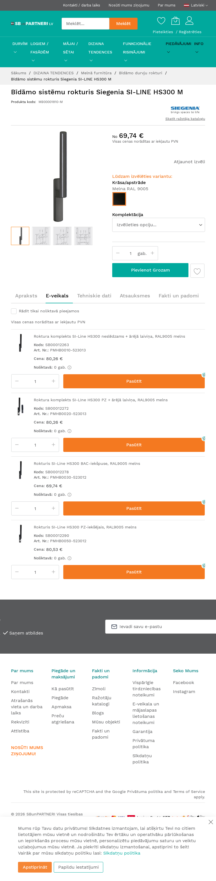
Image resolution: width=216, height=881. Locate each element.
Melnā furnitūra (97, 73)
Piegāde (59, 697)
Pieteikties (163, 32)
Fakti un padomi (179, 296)
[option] (119, 199)
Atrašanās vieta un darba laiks (26, 707)
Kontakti (20, 691)
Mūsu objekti (106, 722)
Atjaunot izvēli (189, 161)
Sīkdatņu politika (121, 853)
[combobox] (85, 24)
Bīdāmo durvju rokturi (141, 73)
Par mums (167, 5)
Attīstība (20, 731)
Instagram (184, 691)
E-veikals (57, 296)
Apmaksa (61, 706)
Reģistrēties (190, 32)
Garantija (142, 731)
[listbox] (158, 200)
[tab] (26, 296)
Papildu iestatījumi (78, 867)
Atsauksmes (135, 296)
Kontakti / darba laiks (81, 5)
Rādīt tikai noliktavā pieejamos (49, 311)
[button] (41, 236)
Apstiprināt (35, 867)
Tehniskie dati (94, 296)
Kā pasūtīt (62, 688)
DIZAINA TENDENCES (54, 73)
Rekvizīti (20, 722)
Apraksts (26, 296)
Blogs (98, 713)
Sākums (19, 73)
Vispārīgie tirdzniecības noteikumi (146, 689)
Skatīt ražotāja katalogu (185, 119)
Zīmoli (98, 688)
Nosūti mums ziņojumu (129, 5)
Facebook (183, 682)
